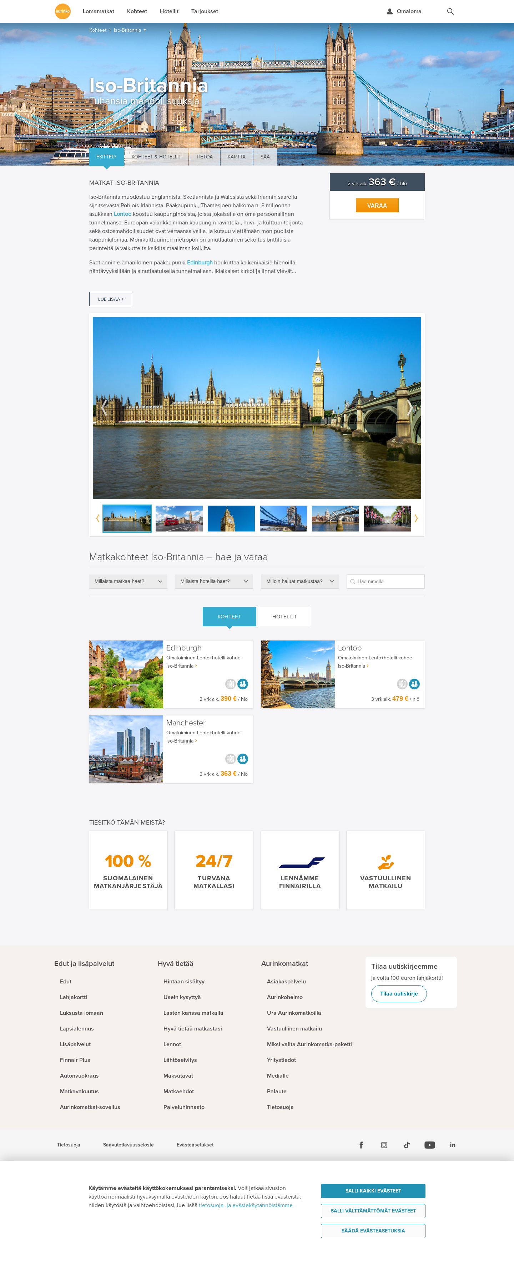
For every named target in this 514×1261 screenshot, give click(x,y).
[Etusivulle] (63, 11)
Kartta (237, 157)
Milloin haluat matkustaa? (294, 581)
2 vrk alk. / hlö (377, 184)
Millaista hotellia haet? (205, 581)
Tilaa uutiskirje (399, 993)
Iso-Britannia (179, 666)
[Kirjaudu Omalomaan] (403, 11)
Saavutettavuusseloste (128, 1145)
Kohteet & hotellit (156, 157)
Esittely (106, 157)
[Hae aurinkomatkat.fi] (450, 11)
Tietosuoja (68, 1145)
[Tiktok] (407, 1145)
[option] (257, 408)
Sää (265, 157)
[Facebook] (361, 1145)
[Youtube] (430, 1145)
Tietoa (204, 157)
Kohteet (229, 616)
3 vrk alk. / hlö (395, 699)
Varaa (377, 206)
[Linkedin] (453, 1145)
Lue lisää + (111, 299)
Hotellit (284, 616)
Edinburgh (184, 648)
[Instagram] (384, 1145)
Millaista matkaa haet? (119, 581)
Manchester (186, 723)
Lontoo (350, 648)
